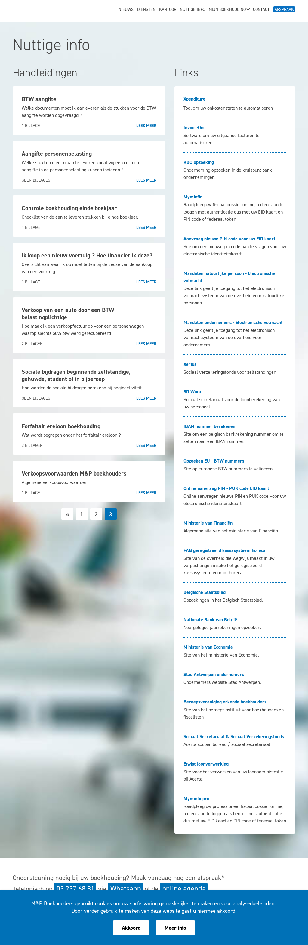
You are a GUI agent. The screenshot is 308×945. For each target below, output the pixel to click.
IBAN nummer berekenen (209, 426)
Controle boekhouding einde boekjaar (69, 208)
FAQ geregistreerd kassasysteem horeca (224, 550)
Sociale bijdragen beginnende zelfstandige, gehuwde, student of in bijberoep (76, 375)
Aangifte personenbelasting (57, 154)
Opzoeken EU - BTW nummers (213, 461)
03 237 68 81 (75, 889)
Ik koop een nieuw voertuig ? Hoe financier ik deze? (87, 255)
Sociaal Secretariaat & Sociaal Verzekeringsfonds (233, 736)
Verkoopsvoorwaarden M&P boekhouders (74, 473)
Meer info (175, 927)
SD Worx (192, 391)
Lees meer (146, 126)
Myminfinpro (196, 798)
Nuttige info (192, 10)
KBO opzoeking (198, 162)
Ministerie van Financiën (208, 523)
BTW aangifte (39, 99)
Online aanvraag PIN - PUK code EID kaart (226, 488)
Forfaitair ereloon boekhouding (61, 426)
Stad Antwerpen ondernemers (213, 674)
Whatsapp (125, 889)
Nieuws (126, 10)
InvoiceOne (194, 127)
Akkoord (131, 927)
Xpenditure (194, 99)
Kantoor (167, 10)
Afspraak (284, 9)
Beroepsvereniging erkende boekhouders (224, 702)
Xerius (189, 364)
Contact (261, 10)
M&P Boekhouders (50, 9)
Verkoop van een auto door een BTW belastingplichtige (68, 313)
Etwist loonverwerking (206, 764)
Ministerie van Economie (208, 647)
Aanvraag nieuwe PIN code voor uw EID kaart (229, 238)
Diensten (146, 10)
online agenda (184, 889)
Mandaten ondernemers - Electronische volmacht (232, 322)
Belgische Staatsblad (204, 592)
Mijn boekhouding (229, 10)
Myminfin (192, 197)
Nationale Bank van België (210, 619)
